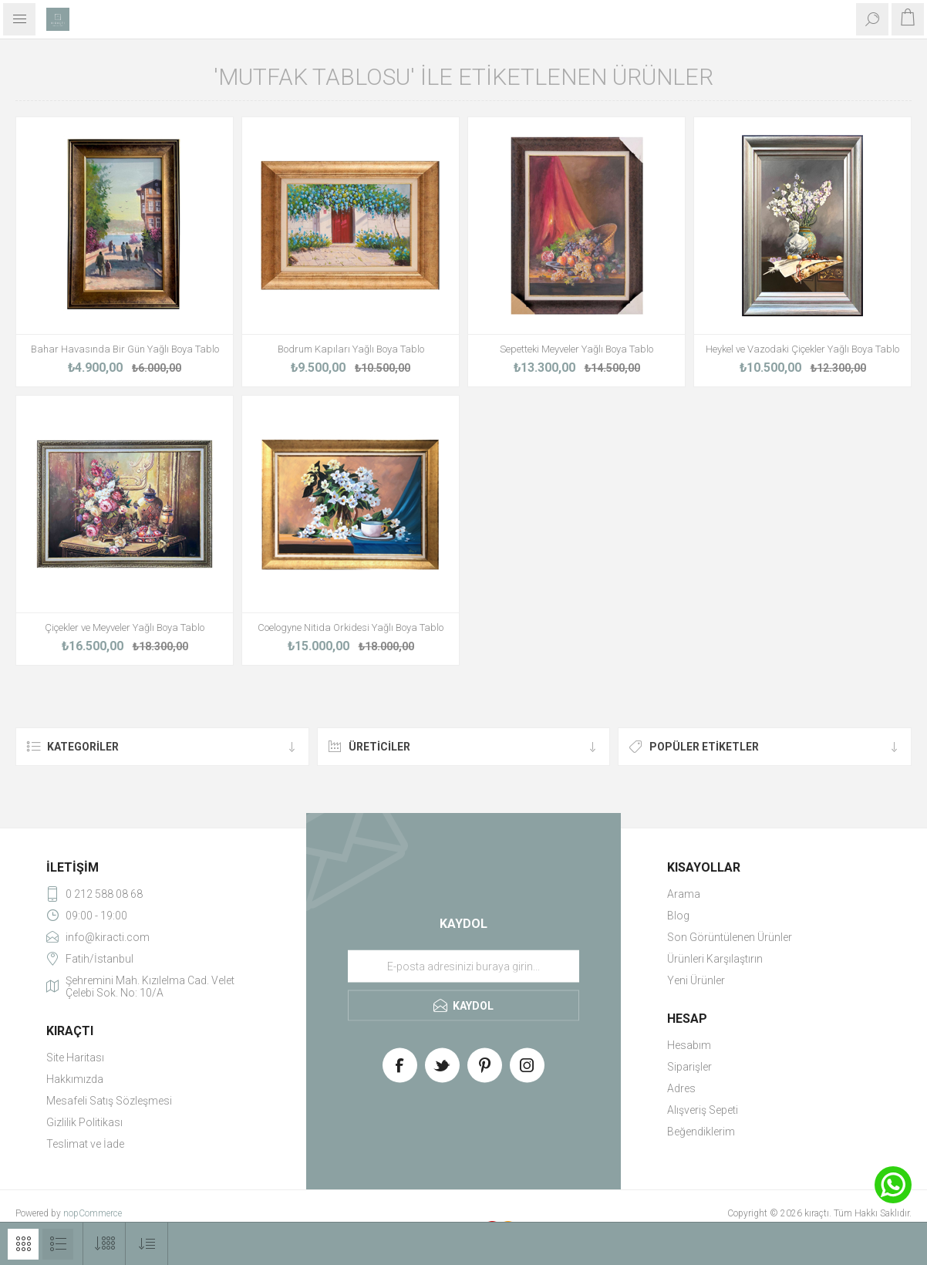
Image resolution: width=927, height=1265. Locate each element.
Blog (678, 915)
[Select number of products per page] (104, 1244)
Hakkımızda (74, 1079)
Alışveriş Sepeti (702, 1110)
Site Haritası (75, 1057)
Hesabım (689, 1045)
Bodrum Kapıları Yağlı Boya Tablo (351, 349)
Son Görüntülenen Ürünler (729, 937)
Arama (683, 894)
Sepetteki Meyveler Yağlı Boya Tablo (576, 349)
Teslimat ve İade (85, 1144)
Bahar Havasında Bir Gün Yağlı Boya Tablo (125, 349)
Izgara (23, 1244)
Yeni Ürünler (696, 980)
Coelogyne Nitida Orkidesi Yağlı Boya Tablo (350, 627)
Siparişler (689, 1067)
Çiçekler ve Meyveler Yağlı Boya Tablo (124, 627)
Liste (57, 1244)
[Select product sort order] (147, 1244)
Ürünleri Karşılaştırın (715, 959)
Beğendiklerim (701, 1131)
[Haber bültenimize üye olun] (463, 966)
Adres (681, 1088)
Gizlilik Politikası (84, 1122)
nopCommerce (92, 1213)
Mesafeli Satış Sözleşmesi (109, 1101)
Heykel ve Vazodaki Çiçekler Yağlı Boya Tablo (802, 349)
